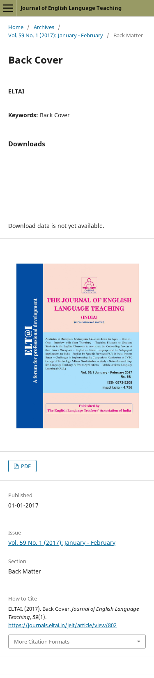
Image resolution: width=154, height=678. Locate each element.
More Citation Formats (41, 641)
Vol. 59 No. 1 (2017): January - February (55, 35)
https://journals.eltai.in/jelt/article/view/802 (62, 625)
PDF (25, 466)
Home (15, 27)
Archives (44, 27)
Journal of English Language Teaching (71, 7)
